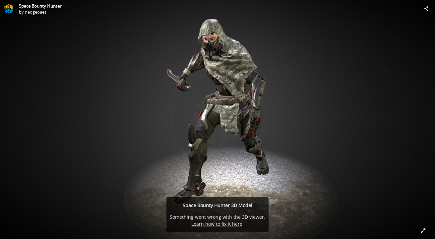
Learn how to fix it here (216, 224)
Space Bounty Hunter (40, 6)
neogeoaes (35, 12)
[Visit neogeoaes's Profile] (8, 8)
